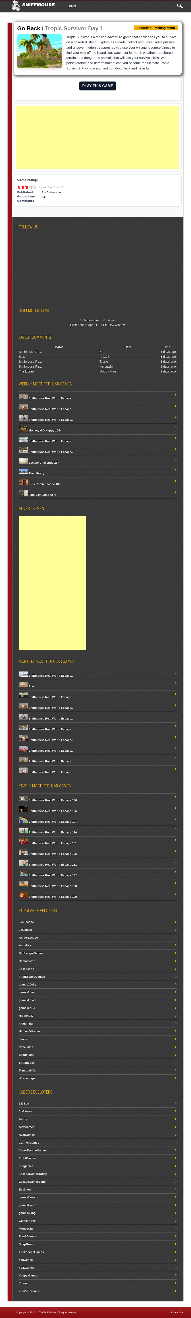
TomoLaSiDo (27, 1070)
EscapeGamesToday (33, 1174)
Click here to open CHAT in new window (98, 325)
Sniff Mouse (50, 1312)
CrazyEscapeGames (32, 1150)
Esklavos (25, 1189)
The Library (27, 371)
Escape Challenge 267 (39, 462)
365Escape (26, 922)
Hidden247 (26, 1015)
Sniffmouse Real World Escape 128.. (48, 886)
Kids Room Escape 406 (39, 484)
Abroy (23, 1119)
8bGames (25, 929)
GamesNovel (27, 1220)
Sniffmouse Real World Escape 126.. (48, 811)
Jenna (23, 1039)
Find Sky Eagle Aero (37, 494)
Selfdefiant (26, 1054)
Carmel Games (29, 1142)
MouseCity (26, 1228)
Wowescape (27, 1078)
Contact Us (177, 1312)
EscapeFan (26, 969)
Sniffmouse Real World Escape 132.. (48, 875)
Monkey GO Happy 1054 (40, 430)
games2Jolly (27, 984)
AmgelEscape (28, 937)
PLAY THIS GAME (97, 86)
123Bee (24, 1103)
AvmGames (27, 1134)
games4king (27, 1213)
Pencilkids (26, 1047)
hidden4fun (26, 1023)
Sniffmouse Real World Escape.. (46, 398)
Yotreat (24, 1283)
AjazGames (26, 1127)
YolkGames (26, 1267)
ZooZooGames (29, 1291)
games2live (26, 992)
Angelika (25, 945)
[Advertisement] (97, 137)
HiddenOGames (30, 1031)
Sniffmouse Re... (30, 352)
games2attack (28, 1197)
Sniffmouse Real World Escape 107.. (48, 821)
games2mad (27, 1000)
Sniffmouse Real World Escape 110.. (48, 832)
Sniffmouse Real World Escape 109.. (48, 896)
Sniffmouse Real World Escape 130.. (48, 800)
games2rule (27, 1008)
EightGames (27, 1158)
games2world (28, 1205)
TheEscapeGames (31, 1252)
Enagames (26, 1166)
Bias (22, 356)
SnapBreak (26, 1244)
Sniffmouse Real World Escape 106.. (48, 854)
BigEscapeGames (31, 953)
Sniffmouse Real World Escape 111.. (48, 864)
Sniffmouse (38, 4)
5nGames (25, 1111)
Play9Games (27, 1236)
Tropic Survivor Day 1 (74, 28)
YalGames (26, 1260)
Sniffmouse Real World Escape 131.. (48, 843)
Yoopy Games (28, 1275)
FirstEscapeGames (32, 976)
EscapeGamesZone (32, 1181)
